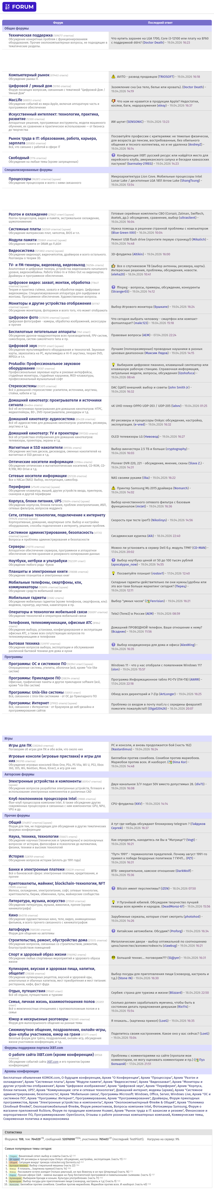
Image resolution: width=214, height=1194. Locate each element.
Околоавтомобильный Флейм (56, 1106)
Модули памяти (23, 240)
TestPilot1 (136, 1139)
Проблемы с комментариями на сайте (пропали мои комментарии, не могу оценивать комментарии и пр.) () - (158, 1060)
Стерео (13, 1156)
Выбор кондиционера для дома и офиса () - (154, 647)
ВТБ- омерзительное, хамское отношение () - (152, 873)
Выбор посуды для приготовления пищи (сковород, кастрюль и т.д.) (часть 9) (69, 1181)
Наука (13, 1175)
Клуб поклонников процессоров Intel (42, 798)
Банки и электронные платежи (37, 869)
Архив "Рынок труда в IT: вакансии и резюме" (149, 1111)
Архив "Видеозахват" (155, 1082)
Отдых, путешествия (27, 991)
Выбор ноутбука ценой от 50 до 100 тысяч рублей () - (152, 562)
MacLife (15, 100)
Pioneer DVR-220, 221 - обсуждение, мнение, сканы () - (157, 465)
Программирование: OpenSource (59, 1115)
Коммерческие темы (187, 1115)
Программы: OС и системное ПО (37, 663)
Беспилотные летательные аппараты (42, 331)
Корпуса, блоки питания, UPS (35, 501)
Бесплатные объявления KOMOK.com (31, 1078)
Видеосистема (21, 250)
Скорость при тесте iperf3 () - (152, 520)
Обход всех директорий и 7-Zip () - (156, 694)
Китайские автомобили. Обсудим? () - (163, 931)
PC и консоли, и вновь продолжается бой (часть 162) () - (151, 747)
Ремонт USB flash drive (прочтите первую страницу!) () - (159, 241)
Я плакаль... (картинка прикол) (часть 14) (42, 1168)
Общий (15, 822)
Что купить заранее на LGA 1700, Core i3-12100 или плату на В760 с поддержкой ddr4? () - (159, 40)
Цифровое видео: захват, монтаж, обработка (49, 282)
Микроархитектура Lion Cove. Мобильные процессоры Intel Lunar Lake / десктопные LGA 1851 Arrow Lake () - (156, 180)
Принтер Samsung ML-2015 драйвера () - (151, 490)
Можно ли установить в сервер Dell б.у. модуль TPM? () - (159, 550)
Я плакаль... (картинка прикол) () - (152, 1021)
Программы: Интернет (29, 703)
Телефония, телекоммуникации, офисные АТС (50, 622)
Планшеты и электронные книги (38, 571)
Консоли (14, 1184)
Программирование (90, 1098)
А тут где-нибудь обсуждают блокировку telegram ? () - (158, 826)
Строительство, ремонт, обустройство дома (48, 940)
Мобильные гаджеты (27, 597)
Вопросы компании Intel (132, 1106)
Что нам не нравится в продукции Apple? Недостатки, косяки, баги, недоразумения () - (155, 103)
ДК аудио (14, 1159)
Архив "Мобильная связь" (79, 1094)
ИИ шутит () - (140, 122)
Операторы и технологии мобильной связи (48, 612)
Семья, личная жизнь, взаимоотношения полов (52, 1001)
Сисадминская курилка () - (145, 536)
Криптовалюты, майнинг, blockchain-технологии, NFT (57, 883)
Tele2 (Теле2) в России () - (145, 614)
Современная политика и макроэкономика (36, 1119)
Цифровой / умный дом (30, 86)
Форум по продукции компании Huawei (82, 1111)
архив (56, 179)
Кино (13, 915)
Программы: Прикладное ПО (35, 678)
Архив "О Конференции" (120, 1078)
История (16, 856)
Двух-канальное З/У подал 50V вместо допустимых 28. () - (158, 786)
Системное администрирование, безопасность (51, 532)
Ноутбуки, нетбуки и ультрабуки (38, 560)
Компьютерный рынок (29, 75)
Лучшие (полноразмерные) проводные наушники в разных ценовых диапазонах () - (156, 351)
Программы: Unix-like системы (36, 692)
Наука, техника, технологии (34, 836)
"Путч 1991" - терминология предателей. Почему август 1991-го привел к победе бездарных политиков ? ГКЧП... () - (159, 858)
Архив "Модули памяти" (84, 1082)
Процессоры (20, 179)
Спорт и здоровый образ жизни (37, 954)
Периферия (19, 486)
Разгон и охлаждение (28, 214)
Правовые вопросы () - (143, 335)
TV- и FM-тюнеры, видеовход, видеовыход (47, 265)
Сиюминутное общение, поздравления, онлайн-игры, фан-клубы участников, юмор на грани (57, 1032)
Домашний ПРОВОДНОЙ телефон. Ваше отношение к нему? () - (156, 629)
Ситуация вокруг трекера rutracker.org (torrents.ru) (49, 1162)
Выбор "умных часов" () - (150, 601)
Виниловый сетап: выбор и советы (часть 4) (45, 1156)
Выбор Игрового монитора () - (153, 307)
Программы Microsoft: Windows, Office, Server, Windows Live (145, 1094)
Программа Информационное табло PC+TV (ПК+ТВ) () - (156, 681)
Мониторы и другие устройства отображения (50, 303)
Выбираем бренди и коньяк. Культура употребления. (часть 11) (61, 1178)
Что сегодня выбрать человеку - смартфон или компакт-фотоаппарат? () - (154, 321)
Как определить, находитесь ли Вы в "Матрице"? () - (154, 842)
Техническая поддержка (31, 35)
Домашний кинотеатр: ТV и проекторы (43, 433)
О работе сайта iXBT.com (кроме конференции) (51, 1054)
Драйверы (160, 1098)
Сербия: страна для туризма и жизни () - (160, 993)
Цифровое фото (23, 317)
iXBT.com (53, 1061)
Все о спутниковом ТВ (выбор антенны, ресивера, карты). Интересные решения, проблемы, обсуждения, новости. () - (158, 270)
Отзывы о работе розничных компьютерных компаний (128, 1115)
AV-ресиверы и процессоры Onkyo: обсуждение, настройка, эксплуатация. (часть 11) (71, 1159)
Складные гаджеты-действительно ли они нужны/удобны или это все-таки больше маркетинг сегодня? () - (158, 586)
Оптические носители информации (41, 461)
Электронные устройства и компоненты (45, 781)
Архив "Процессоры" (156, 1078)
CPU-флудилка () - (139, 804)
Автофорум (19, 929)
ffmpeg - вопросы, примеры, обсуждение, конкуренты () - (155, 289)
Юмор (13, 1168)
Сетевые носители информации (38, 475)
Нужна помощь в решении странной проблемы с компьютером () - (159, 230)
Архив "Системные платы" (44, 1082)
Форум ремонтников (96, 1106)
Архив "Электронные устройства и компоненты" (65, 1102)
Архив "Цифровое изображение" (81, 1086)
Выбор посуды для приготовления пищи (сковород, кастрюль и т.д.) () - (160, 976)
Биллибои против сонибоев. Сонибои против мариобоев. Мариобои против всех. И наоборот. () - (155, 762)
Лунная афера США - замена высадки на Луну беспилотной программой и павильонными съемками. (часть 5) (84, 1175)
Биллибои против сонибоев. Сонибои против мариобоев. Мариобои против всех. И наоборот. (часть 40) (84, 1184)
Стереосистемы (23, 386)
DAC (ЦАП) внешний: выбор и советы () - (151, 389)
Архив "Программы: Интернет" (50, 1098)
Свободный (19, 157)
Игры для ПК (20, 745)
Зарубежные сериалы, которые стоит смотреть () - (157, 919)
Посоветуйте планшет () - (153, 573)
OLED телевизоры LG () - (148, 436)
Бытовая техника (24, 643)
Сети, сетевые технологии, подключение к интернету (57, 515)
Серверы (17, 546)
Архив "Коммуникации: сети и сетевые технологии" (75, 1090)
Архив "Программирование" (129, 1098)
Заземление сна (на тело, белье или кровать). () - (158, 89)
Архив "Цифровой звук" (126, 1086)
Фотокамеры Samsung (170, 1106)
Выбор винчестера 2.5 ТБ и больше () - (150, 451)
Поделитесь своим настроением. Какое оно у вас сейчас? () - (160, 1035)
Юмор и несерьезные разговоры (38, 1019)
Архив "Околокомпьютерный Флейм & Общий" (140, 1102)
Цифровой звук (23, 345)
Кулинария (15, 1178)
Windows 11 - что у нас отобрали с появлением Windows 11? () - (156, 667)
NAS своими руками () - (143, 478)
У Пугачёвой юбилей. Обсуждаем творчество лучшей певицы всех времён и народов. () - (160, 904)
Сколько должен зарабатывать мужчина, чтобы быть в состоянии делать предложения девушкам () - (153, 1006)
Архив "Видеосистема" (120, 1082)
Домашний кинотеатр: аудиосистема (42, 419)
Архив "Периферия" (160, 1086)
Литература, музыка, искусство (37, 901)
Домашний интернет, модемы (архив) (144, 1090)
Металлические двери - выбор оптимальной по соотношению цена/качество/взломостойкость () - (158, 943)
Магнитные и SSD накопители (36, 447)
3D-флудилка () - (140, 254)
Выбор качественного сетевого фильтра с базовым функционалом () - (150, 504)
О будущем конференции (80, 1078)
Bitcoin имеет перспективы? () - (156, 888)
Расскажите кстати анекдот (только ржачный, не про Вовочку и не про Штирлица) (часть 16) (73, 1171)
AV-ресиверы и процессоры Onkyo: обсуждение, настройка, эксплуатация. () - (156, 422)
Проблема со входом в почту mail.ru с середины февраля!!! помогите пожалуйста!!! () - (156, 706)
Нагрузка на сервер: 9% (163, 1139)
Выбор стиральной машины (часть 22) (53, 1165)
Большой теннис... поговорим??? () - (161, 958)
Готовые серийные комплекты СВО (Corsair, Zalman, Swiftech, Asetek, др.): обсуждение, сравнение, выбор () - (157, 217)
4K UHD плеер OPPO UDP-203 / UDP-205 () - (159, 406)
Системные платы (25, 229)
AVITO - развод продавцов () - (158, 77)
